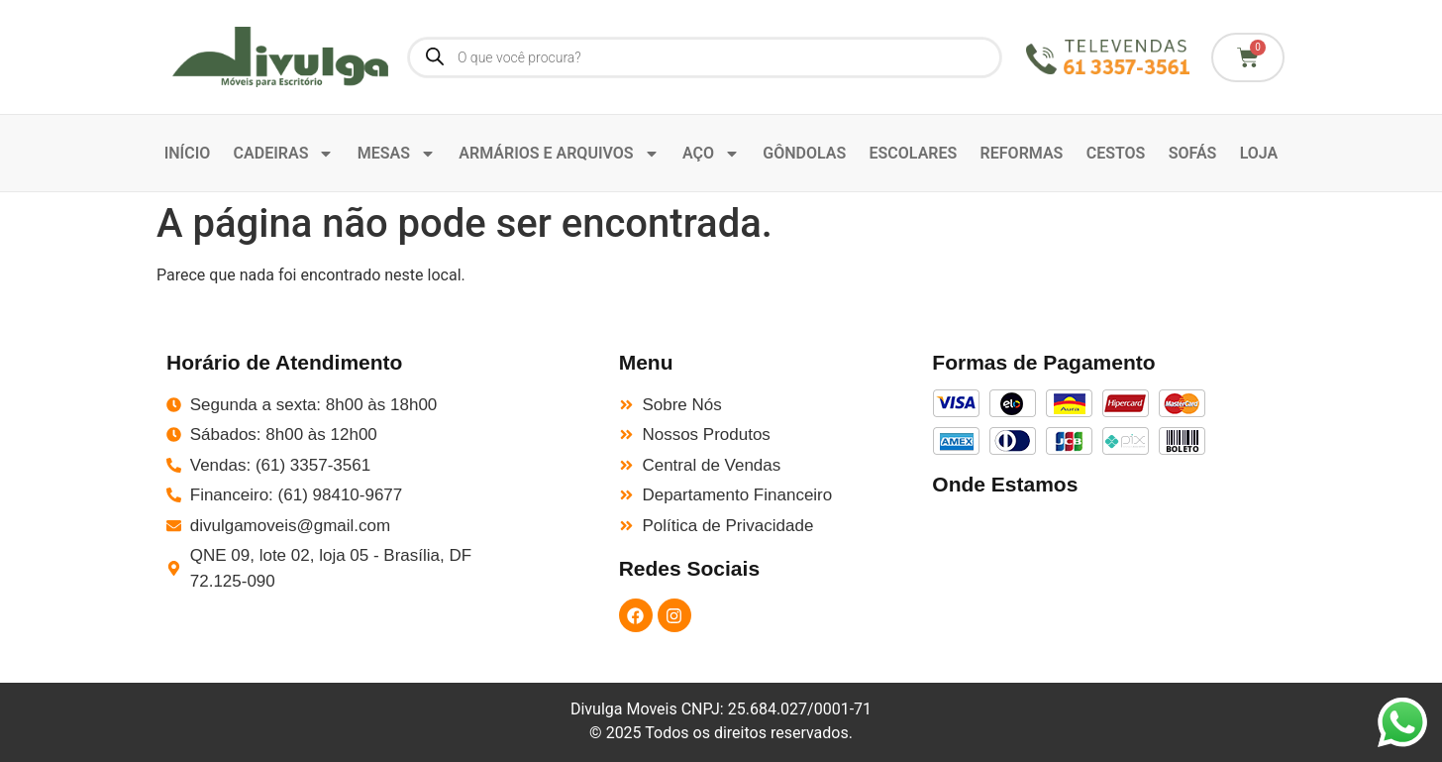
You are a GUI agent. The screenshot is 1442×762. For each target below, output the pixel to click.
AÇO (711, 153)
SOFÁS (1193, 153)
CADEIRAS (284, 153)
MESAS (397, 153)
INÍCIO (187, 153)
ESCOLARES (914, 153)
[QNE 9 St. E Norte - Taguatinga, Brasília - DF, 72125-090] (1104, 571)
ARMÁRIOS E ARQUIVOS (559, 153)
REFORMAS (1022, 153)
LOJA (1259, 153)
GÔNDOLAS (804, 153)
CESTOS (1116, 153)
